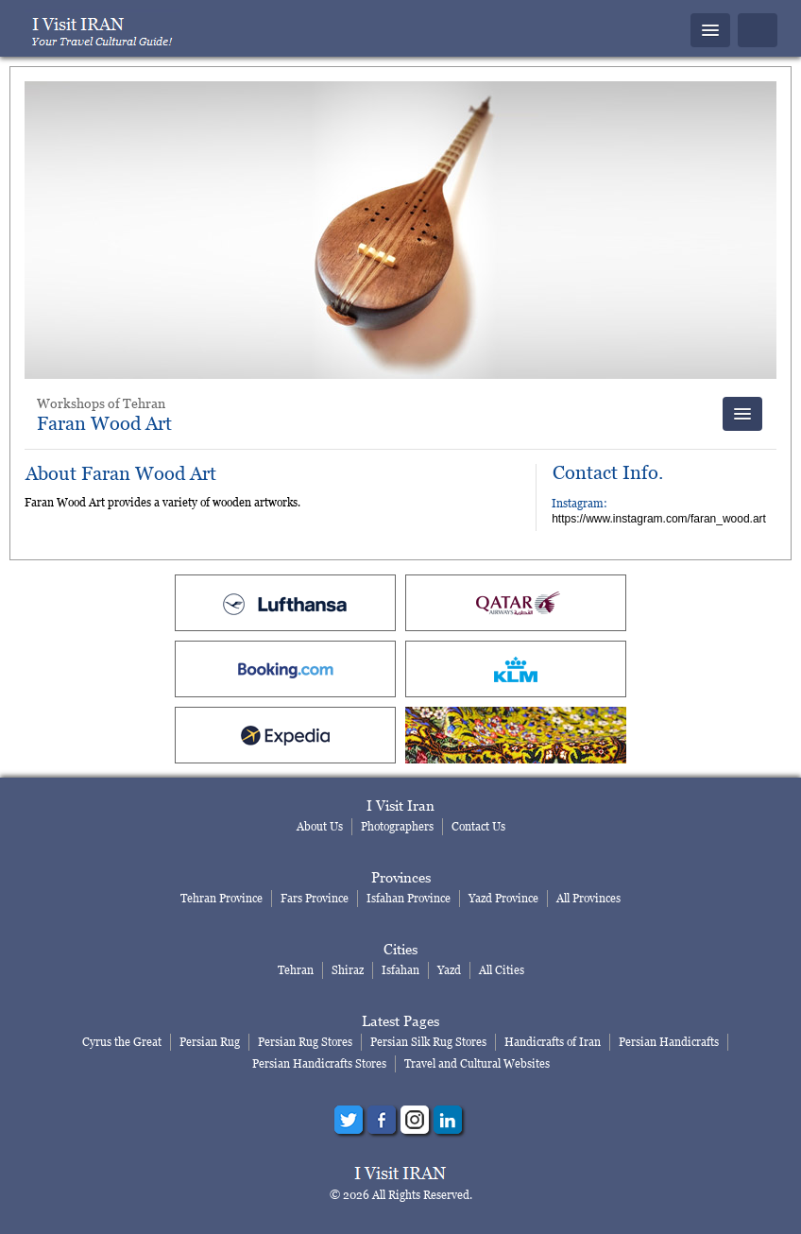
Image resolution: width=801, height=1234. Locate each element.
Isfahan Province (408, 898)
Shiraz (348, 970)
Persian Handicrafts (669, 1042)
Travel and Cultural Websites (477, 1063)
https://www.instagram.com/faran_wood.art (659, 518)
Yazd (449, 970)
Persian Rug (209, 1042)
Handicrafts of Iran (552, 1042)
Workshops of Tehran (101, 403)
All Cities (501, 970)
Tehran (296, 970)
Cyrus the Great (122, 1042)
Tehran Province (221, 898)
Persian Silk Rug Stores (428, 1042)
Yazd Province (503, 898)
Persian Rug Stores (305, 1042)
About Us (320, 826)
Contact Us (478, 826)
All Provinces (588, 898)
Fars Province (315, 898)
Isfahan (400, 970)
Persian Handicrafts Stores (319, 1063)
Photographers (397, 826)
